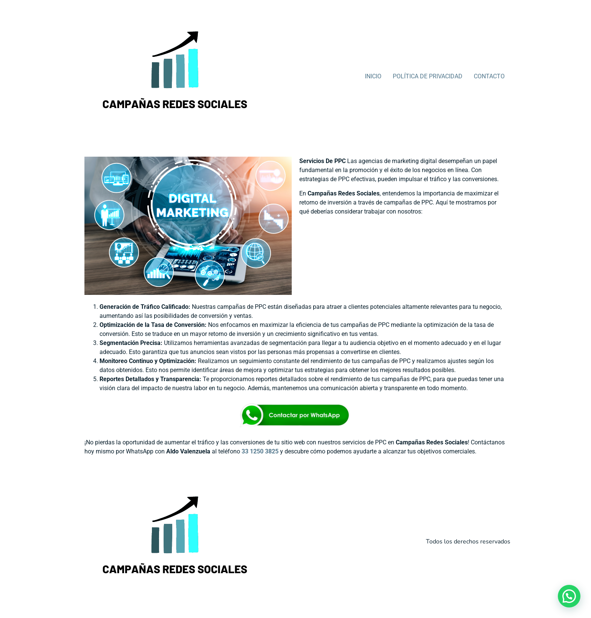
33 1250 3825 (260, 451)
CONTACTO (489, 76)
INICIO (373, 76)
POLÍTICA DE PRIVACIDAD (427, 76)
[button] (569, 596)
